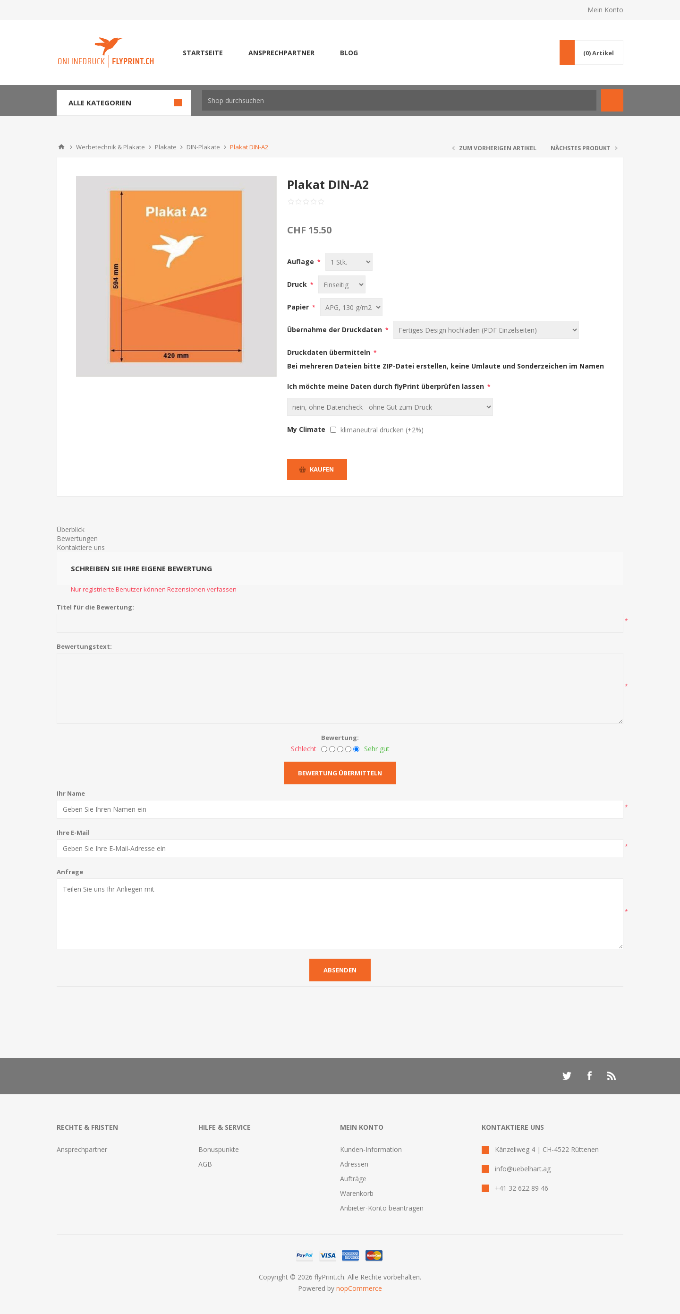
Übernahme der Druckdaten (335, 329)
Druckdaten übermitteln (329, 352)
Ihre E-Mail (73, 832)
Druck (298, 284)
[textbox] (399, 100)
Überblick (71, 529)
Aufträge (353, 1178)
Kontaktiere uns (81, 547)
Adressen (354, 1163)
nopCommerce (359, 1288)
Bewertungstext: (84, 646)
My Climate (306, 429)
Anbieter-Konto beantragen (382, 1207)
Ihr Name (71, 793)
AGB (205, 1163)
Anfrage (70, 871)
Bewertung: (340, 737)
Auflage (301, 261)
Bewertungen (77, 538)
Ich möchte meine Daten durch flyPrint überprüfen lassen (386, 386)
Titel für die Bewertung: (95, 607)
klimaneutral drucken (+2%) (382, 429)
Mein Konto (605, 9)
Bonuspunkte (218, 1149)
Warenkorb (357, 1193)
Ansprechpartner (82, 1149)
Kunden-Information (371, 1149)
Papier (299, 306)
